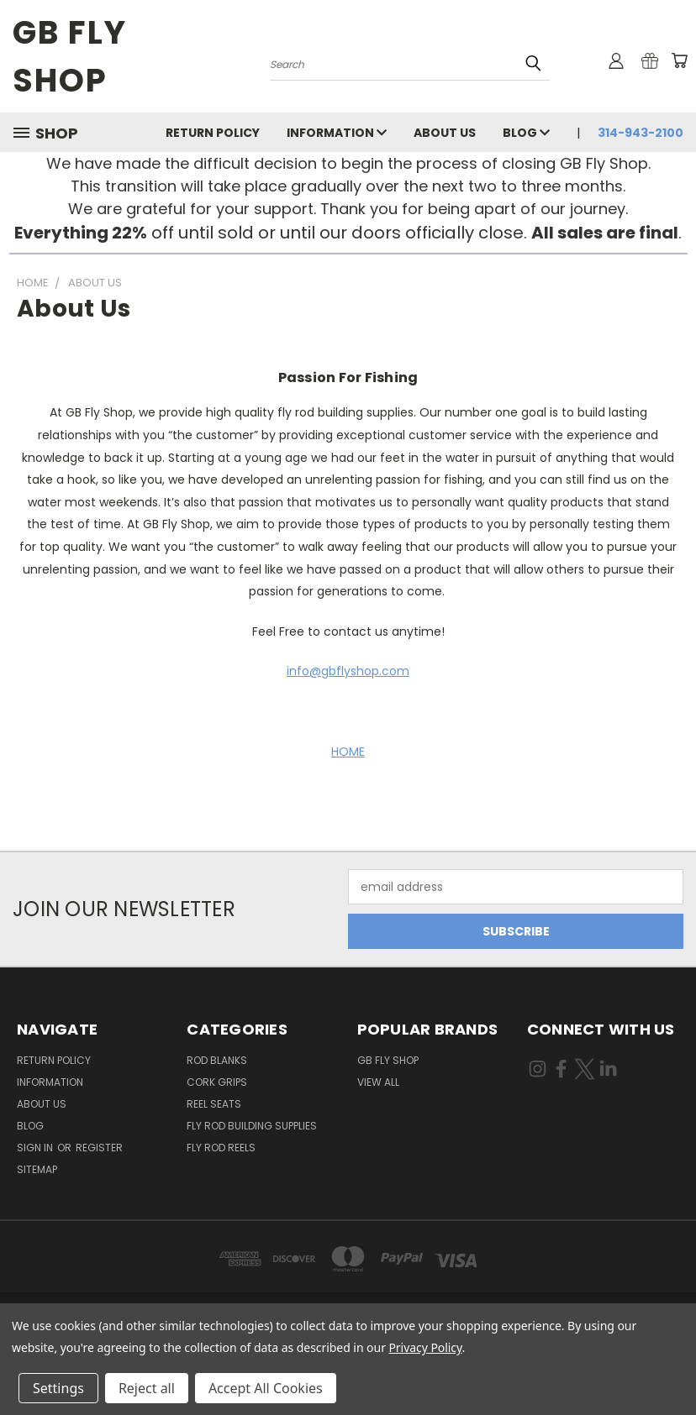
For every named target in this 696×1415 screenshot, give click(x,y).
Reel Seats (214, 1104)
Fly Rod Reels (221, 1147)
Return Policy (213, 132)
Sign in (36, 1147)
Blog (526, 132)
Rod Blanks (217, 1060)
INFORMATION (337, 132)
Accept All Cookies (265, 1388)
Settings (58, 1388)
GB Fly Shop (388, 1060)
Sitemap (37, 1169)
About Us (445, 132)
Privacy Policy (424, 1347)
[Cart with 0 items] (679, 60)
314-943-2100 (640, 132)
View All (378, 1082)
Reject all (147, 1388)
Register (99, 1147)
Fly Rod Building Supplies (252, 1126)
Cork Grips (217, 1082)
